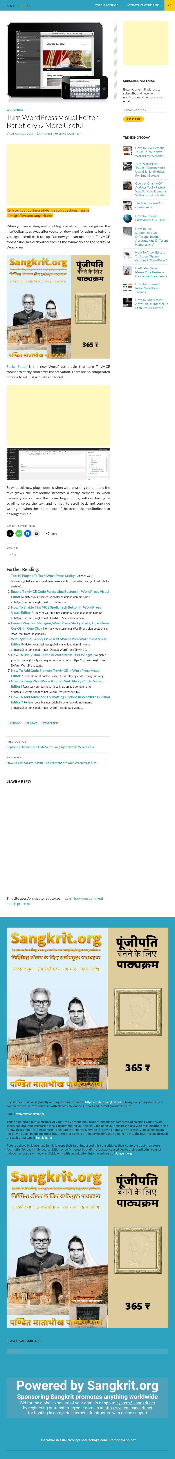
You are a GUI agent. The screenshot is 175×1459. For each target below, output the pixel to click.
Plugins (15, 723)
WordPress (15, 109)
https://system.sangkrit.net (103, 1102)
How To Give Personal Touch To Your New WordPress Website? (150, 152)
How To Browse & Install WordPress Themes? (147, 288)
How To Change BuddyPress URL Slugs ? (151, 218)
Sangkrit (45, 133)
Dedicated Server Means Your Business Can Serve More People (151, 272)
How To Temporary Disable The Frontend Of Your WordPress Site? (58, 760)
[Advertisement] (58, 175)
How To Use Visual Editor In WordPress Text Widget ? (53, 654)
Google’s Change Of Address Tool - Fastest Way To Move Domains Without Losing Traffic (150, 189)
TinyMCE (32, 723)
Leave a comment (71, 133)
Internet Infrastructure (143, 5)
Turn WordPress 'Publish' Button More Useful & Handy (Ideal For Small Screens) (150, 169)
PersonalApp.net (122, 1440)
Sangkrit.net (44, 1137)
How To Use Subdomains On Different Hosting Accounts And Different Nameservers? (151, 236)
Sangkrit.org (123, 1153)
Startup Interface (106, 5)
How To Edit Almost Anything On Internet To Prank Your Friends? (151, 304)
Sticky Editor (17, 366)
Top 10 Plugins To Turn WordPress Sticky (43, 575)
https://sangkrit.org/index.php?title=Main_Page (32, 1421)
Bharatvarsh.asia (53, 1440)
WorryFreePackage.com (87, 1440)
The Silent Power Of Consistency (148, 205)
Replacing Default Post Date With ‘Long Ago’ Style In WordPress (58, 744)
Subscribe (133, 119)
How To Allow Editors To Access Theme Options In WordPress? (151, 256)
